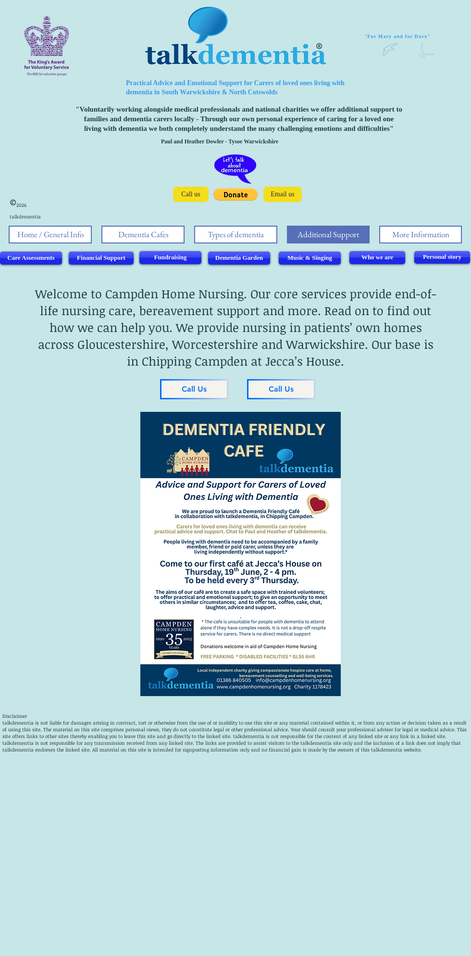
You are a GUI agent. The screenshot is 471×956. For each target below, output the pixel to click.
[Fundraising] (170, 257)
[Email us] (282, 194)
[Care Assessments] (31, 258)
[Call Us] (194, 389)
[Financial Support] (101, 258)
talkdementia (18, 722)
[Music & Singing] (310, 258)
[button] (235, 194)
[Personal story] (442, 257)
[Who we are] (377, 257)
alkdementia (249, 736)
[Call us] (191, 194)
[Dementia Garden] (239, 258)
